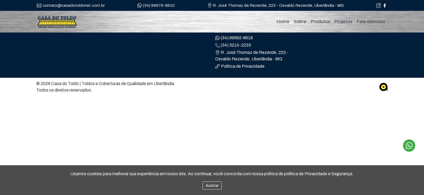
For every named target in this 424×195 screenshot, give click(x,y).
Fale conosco (371, 21)
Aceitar (212, 185)
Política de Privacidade (239, 66)
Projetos (343, 21)
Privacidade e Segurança (328, 173)
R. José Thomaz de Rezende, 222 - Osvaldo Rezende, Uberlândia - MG (275, 5)
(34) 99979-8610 (156, 5)
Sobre (300, 21)
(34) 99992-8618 (234, 37)
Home (283, 21)
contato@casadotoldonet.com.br (71, 5)
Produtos (320, 21)
